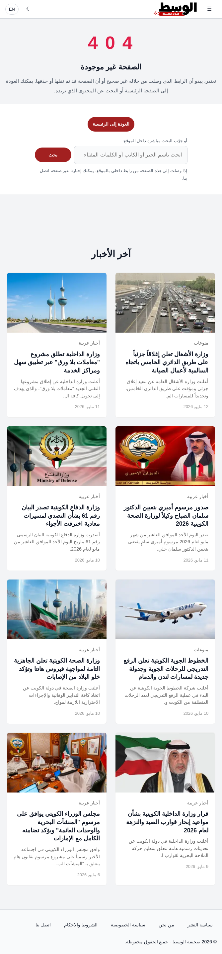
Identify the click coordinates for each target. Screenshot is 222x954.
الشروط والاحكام (81, 924)
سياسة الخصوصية (128, 924)
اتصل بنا (43, 924)
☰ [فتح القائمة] (209, 9)
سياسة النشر (200, 924)
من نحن (166, 924)
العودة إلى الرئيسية (111, 124)
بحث (52, 155)
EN (12, 9)
